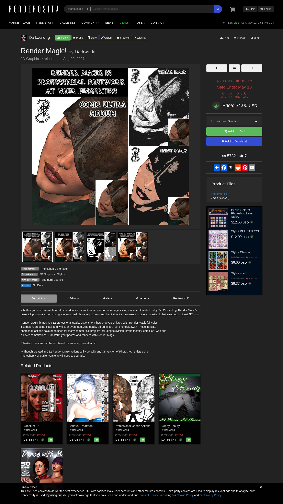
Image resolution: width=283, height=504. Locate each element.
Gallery (106, 37)
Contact (157, 22)
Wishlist (139, 37)
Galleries (67, 22)
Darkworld (85, 51)
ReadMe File (219, 193)
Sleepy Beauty (170, 425)
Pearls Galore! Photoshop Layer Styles (242, 213)
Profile (78, 37)
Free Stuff (45, 22)
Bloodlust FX (31, 425)
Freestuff (123, 37)
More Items (142, 298)
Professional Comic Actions (133, 425)
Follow (62, 37)
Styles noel (238, 273)
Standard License (52, 279)
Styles (61, 274)
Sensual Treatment (81, 425)
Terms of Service (148, 495)
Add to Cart (234, 131)
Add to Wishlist (234, 141)
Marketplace (19, 22)
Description (39, 298)
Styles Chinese (241, 252)
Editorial (74, 298)
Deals (124, 22)
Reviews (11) (181, 298)
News (109, 22)
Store (92, 37)
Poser (140, 22)
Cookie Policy (185, 495)
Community (90, 22)
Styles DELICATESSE (245, 231)
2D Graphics (47, 274)
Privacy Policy (212, 495)
